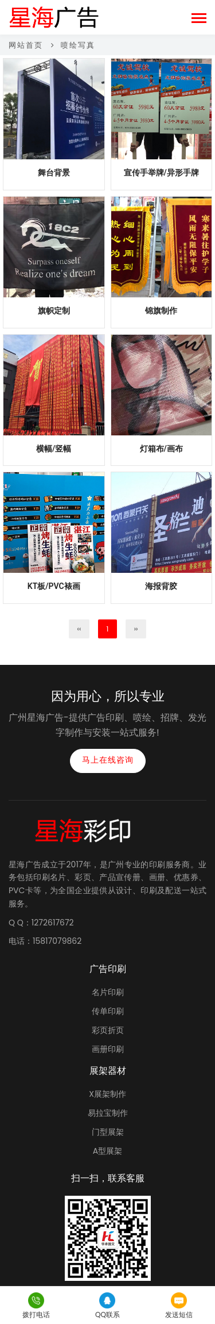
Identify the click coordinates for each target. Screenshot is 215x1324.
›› (136, 629)
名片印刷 (108, 992)
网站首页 (26, 45)
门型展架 (108, 1132)
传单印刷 (108, 1011)
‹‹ (79, 629)
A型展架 (107, 1151)
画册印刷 (108, 1049)
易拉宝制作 (108, 1113)
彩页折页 (108, 1030)
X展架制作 (107, 1094)
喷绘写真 (78, 45)
